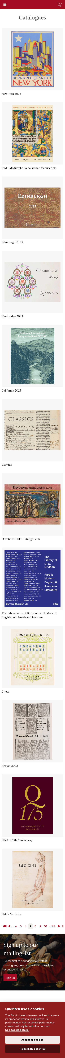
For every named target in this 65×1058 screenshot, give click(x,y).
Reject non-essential (32, 1048)
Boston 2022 (10, 765)
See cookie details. (17, 1029)
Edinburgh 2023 (12, 242)
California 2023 (11, 390)
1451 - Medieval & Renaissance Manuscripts (29, 168)
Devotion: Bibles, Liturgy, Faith (21, 539)
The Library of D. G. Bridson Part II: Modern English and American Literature (29, 615)
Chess (5, 691)
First (5, 926)
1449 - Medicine (12, 914)
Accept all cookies (32, 1039)
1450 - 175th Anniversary (17, 840)
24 (53, 926)
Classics (7, 464)
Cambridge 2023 (12, 316)
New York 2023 (11, 93)
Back (9, 926)
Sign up (10, 978)
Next (60, 926)
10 (45, 926)
